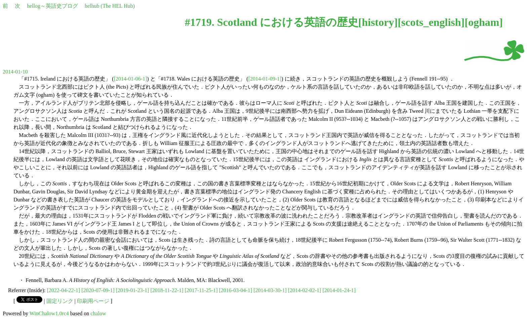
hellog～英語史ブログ (52, 6)
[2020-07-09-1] (98, 290)
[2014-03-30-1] (270, 290)
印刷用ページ (93, 301)
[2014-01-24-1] (339, 290)
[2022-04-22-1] (63, 290)
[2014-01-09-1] (265, 79)
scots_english (431, 22)
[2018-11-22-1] (166, 290)
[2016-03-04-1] (235, 290)
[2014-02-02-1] (304, 290)
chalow (98, 313)
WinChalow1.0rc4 (49, 313)
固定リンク (59, 301)
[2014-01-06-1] (130, 79)
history (378, 22)
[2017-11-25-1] (201, 290)
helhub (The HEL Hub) (110, 6)
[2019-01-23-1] (132, 290)
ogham (483, 22)
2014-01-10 (15, 72)
